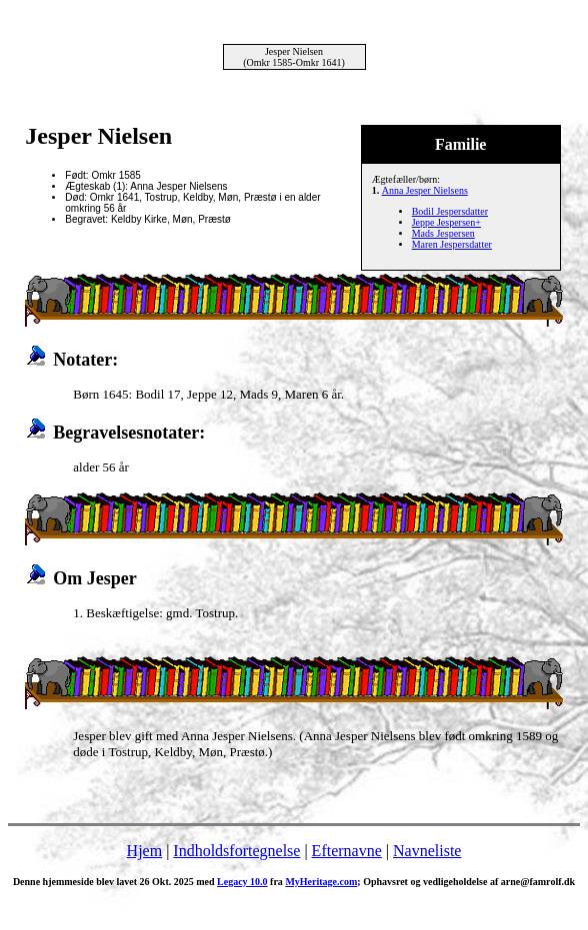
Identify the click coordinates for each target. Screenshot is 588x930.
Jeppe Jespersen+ (446, 222)
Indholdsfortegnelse (236, 850)
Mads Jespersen (443, 233)
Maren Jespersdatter (452, 244)
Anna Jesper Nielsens (425, 190)
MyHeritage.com (321, 881)
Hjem (145, 850)
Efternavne (347, 850)
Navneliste (427, 850)
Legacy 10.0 (242, 881)
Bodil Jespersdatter (450, 211)
